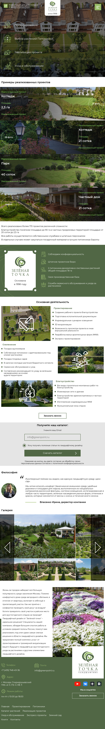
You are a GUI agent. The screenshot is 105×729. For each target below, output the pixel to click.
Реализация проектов (34, 711)
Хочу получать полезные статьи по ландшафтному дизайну (55, 445)
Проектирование (21, 706)
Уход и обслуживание (12, 715)
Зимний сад (55, 715)
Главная (5, 706)
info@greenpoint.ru (44, 670)
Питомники (39, 706)
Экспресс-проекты (36, 715)
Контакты (15, 719)
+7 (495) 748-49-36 (10, 670)
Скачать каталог (60, 453)
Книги (4, 719)
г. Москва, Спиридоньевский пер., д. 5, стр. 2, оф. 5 (16, 683)
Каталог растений (10, 711)
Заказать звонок (52, 416)
